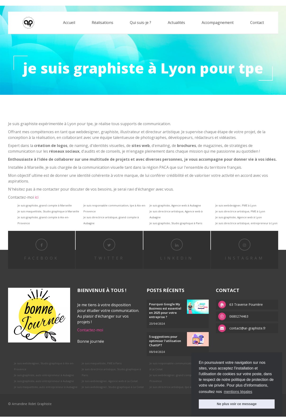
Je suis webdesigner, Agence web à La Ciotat (110, 384)
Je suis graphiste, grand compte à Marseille (45, 205)
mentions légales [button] (238, 392)
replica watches (77, 2)
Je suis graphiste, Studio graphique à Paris (176, 223)
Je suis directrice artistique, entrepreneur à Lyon (246, 223)
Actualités (176, 23)
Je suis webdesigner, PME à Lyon (235, 205)
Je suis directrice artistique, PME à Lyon (240, 211)
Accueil (69, 23)
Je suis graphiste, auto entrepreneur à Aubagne (44, 378)
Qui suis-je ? (140, 23)
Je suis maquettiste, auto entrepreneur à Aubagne (45, 390)
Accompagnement (218, 23)
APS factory (55, 2)
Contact (257, 23)
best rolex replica (13, 2)
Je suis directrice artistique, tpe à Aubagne (176, 390)
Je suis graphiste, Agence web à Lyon (238, 217)
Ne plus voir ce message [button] (237, 404)
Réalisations (102, 23)
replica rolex (36, 2)
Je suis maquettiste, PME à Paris (102, 366)
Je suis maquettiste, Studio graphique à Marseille (48, 211)
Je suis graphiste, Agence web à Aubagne (175, 205)
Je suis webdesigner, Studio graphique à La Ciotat (113, 390)
